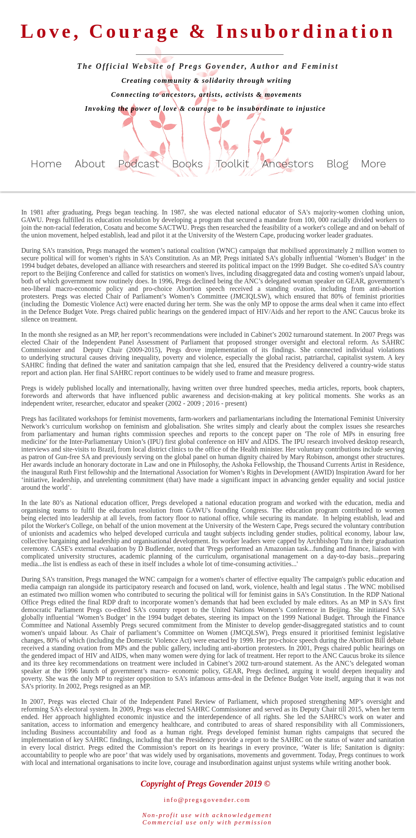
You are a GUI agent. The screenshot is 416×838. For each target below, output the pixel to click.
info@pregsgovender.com (207, 799)
